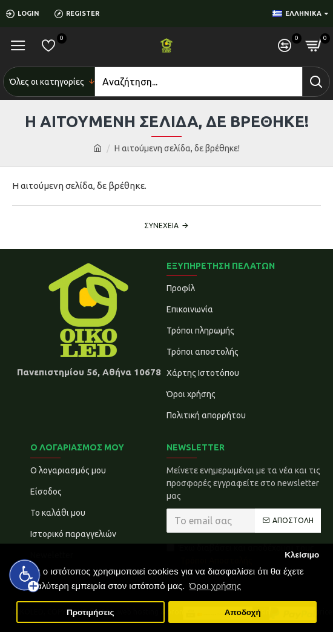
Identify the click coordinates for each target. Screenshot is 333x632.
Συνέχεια (161, 225)
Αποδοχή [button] (243, 612)
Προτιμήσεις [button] (90, 612)
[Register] (81, 13)
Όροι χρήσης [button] (216, 586)
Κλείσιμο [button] (302, 554)
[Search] (198, 81)
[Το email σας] (243, 521)
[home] (97, 148)
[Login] (27, 13)
